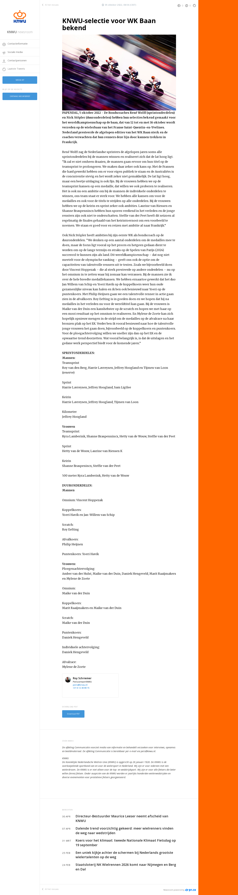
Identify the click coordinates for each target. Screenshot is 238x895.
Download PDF (72, 713)
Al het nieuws (50, 4)
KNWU (20, 32)
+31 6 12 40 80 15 (81, 687)
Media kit (19, 79)
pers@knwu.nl (80, 684)
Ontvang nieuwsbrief (20, 95)
